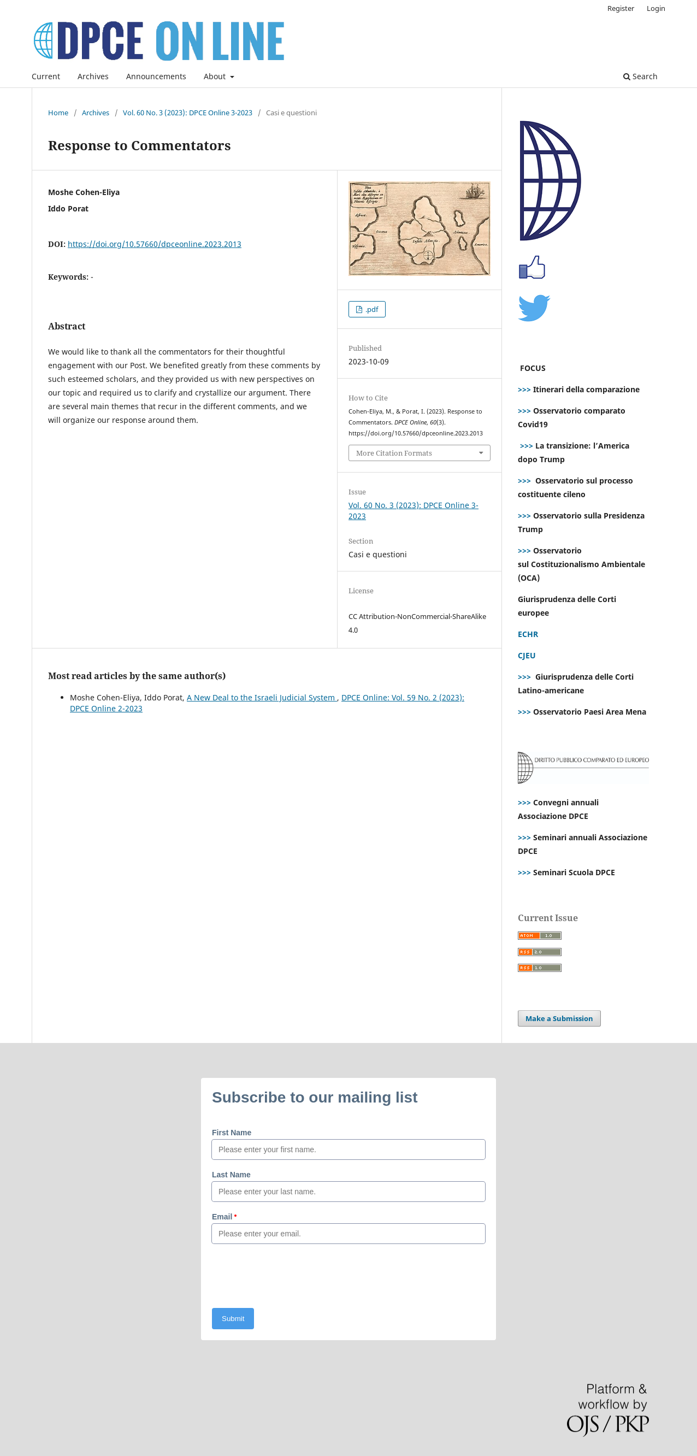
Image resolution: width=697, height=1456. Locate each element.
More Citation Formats (394, 453)
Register (620, 8)
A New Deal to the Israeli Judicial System (262, 697)
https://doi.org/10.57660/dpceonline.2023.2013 (154, 244)
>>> (524, 389)
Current (46, 76)
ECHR (528, 634)
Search (640, 76)
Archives (93, 76)
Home (58, 112)
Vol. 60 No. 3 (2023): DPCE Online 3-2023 (187, 112)
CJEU (527, 655)
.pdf (371, 309)
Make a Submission (559, 1018)
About (216, 76)
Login (656, 8)
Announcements (156, 76)
